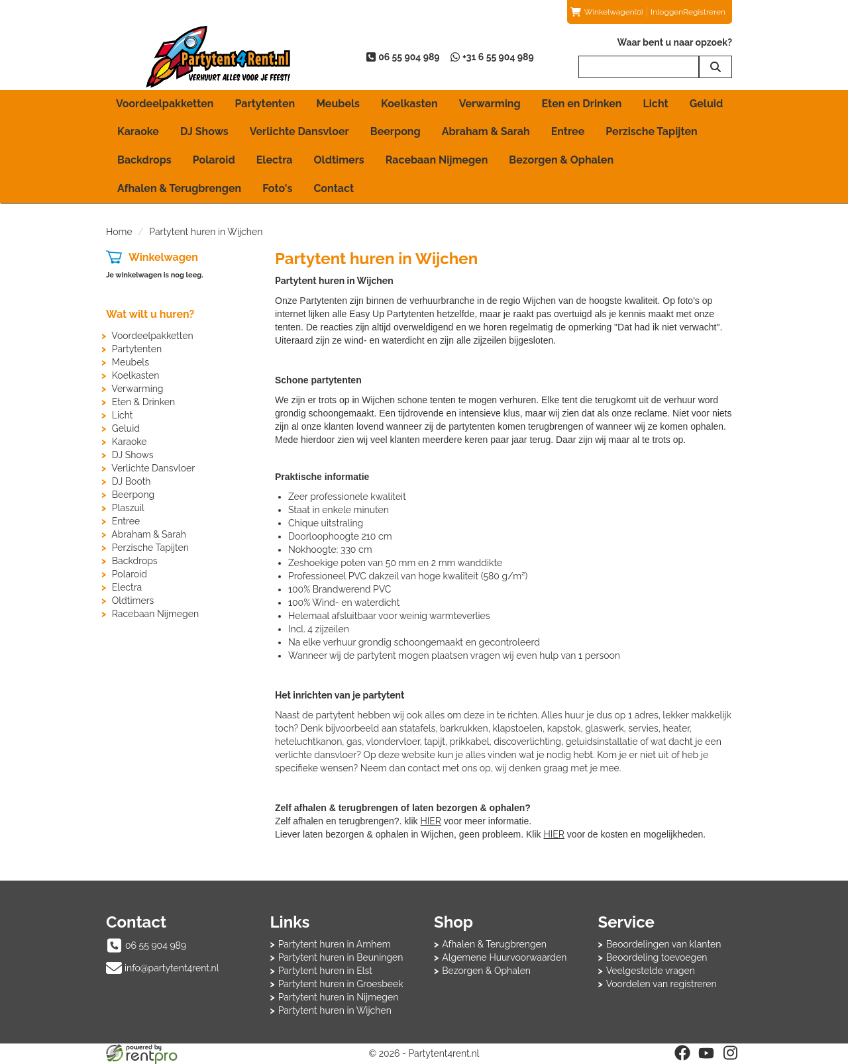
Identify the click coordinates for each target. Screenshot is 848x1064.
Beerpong (395, 131)
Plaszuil (128, 508)
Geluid (706, 103)
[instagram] (730, 1053)
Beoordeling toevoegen (657, 957)
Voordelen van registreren (661, 984)
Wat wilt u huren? (150, 314)
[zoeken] (715, 67)
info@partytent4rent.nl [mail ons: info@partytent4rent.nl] (172, 968)
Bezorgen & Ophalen (561, 160)
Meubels (338, 103)
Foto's (277, 188)
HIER (430, 821)
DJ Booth (131, 481)
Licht (655, 103)
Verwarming (490, 103)
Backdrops (144, 160)
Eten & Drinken (143, 402)
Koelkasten (409, 103)
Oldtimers (339, 160)
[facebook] (682, 1053)
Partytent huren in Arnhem (334, 944)
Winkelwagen (163, 257)
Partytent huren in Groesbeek (340, 984)
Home (119, 231)
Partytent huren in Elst (325, 970)
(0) (606, 12)
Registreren (704, 12)
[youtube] (706, 1053)
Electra (274, 160)
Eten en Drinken (582, 103)
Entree (568, 131)
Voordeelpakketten (164, 103)
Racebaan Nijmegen (437, 160)
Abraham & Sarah (486, 131)
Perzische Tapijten (652, 131)
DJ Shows (204, 131)
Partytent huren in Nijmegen (338, 997)
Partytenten (265, 103)
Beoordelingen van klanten (663, 944)
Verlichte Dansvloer (299, 131)
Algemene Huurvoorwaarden (504, 957)
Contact (333, 188)
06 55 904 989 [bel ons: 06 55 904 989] (155, 945)
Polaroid (214, 160)
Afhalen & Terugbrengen (179, 188)
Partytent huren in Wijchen (335, 1010)
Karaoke (138, 131)
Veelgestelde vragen (650, 970)
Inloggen (667, 12)
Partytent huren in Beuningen (340, 957)
